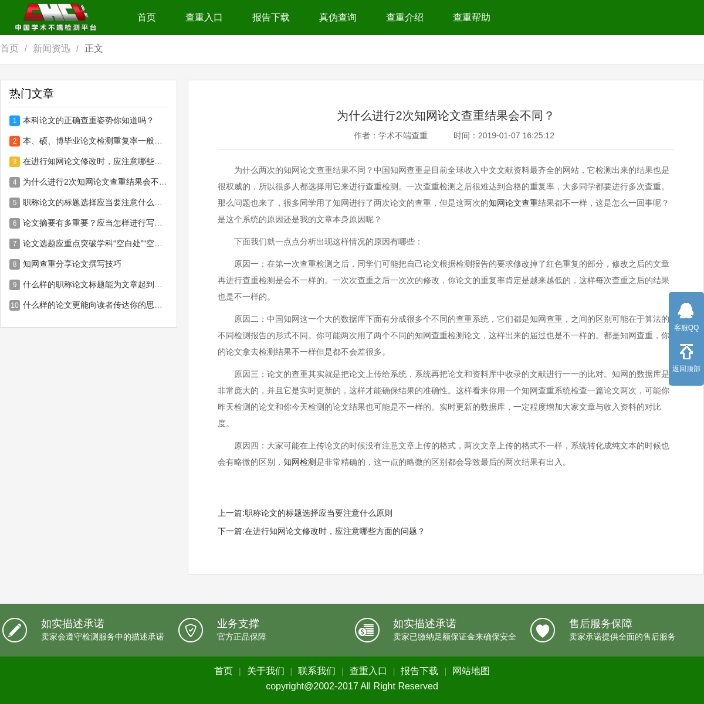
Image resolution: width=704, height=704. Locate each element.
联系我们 (317, 671)
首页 (146, 17)
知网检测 (299, 462)
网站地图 (471, 671)
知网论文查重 (513, 203)
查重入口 (204, 17)
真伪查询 (338, 17)
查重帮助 (471, 17)
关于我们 (266, 671)
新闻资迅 (51, 48)
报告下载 (271, 17)
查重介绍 (405, 17)
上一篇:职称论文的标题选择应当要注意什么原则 (305, 513)
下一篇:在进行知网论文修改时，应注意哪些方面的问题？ (321, 531)
